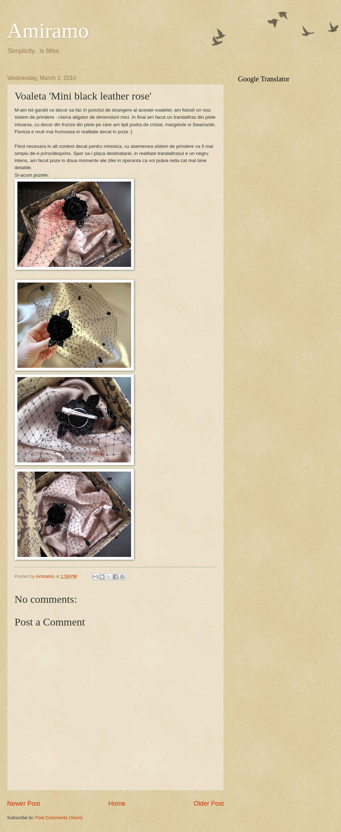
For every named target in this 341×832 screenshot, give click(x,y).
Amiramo (48, 30)
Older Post (209, 803)
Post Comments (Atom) (59, 817)
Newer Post (23, 803)
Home (116, 803)
